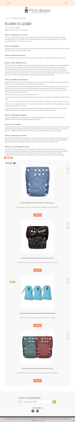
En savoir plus (40, 420)
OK (54, 401)
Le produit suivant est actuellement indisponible (67, 172)
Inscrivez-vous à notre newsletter (29, 398)
